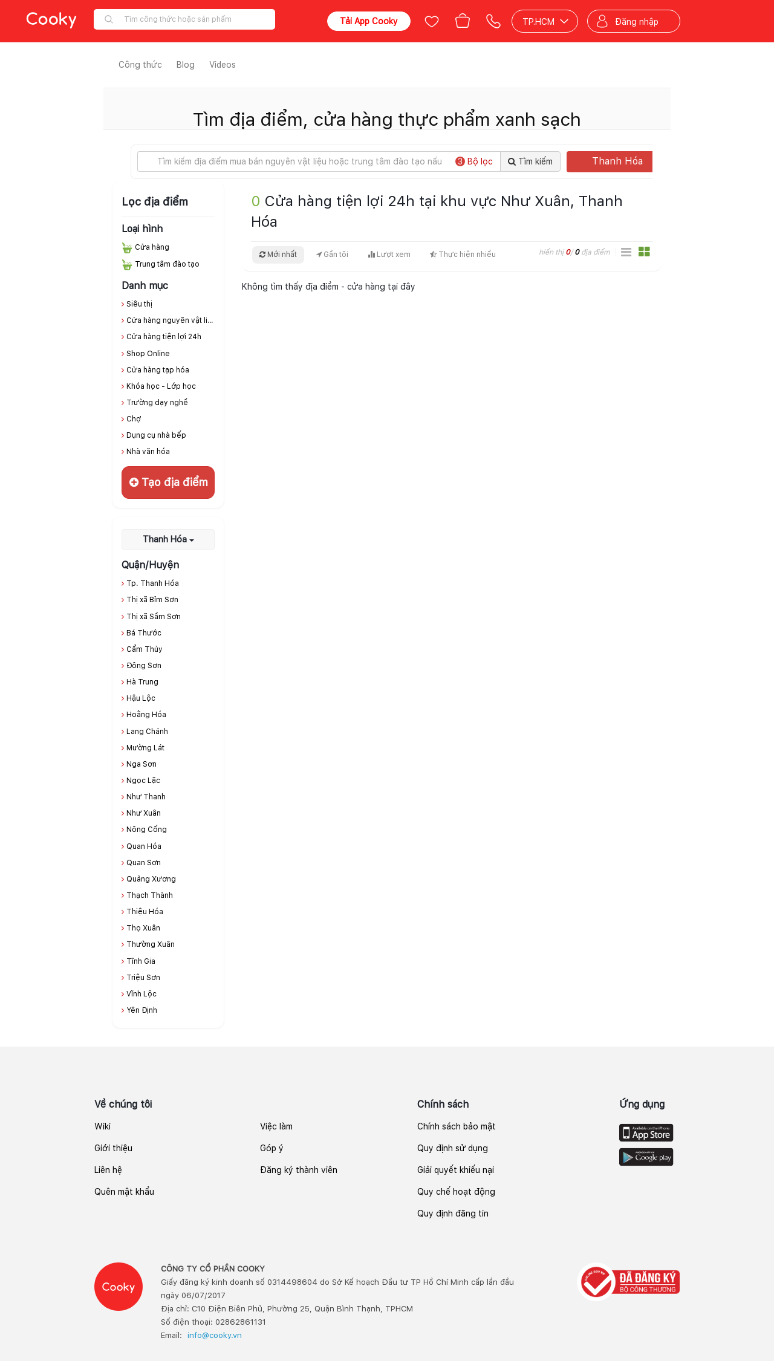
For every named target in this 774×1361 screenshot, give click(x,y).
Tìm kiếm (530, 161)
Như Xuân (143, 813)
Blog (186, 65)
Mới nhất (278, 254)
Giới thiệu (113, 1148)
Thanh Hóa (625, 161)
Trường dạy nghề (157, 402)
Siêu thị (139, 304)
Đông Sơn (143, 665)
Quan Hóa (143, 846)
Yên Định (141, 1010)
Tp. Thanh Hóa (152, 583)
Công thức (140, 65)
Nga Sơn (141, 764)
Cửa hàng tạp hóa (157, 370)
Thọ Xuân (143, 928)
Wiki (102, 1126)
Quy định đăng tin (453, 1213)
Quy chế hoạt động (456, 1192)
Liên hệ (108, 1170)
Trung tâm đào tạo (167, 264)
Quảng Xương (151, 879)
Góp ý (272, 1148)
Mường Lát (145, 748)
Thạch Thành (149, 895)
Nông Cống (146, 829)
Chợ (133, 419)
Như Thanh (146, 797)
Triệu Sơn (143, 977)
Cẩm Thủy (144, 649)
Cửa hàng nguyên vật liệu (171, 320)
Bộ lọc (474, 161)
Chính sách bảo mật (456, 1126)
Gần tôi (332, 254)
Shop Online (148, 353)
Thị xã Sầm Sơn (153, 616)
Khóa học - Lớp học (161, 386)
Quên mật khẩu (124, 1192)
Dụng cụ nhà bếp (156, 435)
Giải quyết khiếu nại (455, 1170)
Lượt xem (389, 254)
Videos (222, 65)
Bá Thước (143, 633)
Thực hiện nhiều (463, 254)
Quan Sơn (143, 863)
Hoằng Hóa (146, 714)
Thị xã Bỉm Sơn (152, 600)
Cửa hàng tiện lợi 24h (163, 337)
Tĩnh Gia (140, 961)
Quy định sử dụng (452, 1148)
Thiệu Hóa (144, 912)
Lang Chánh (147, 731)
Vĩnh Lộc (141, 994)
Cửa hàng (152, 247)
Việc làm (276, 1126)
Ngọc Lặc (143, 780)
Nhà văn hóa (148, 451)
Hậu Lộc (140, 698)
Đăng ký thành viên (298, 1170)
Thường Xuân (150, 944)
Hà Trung (142, 682)
